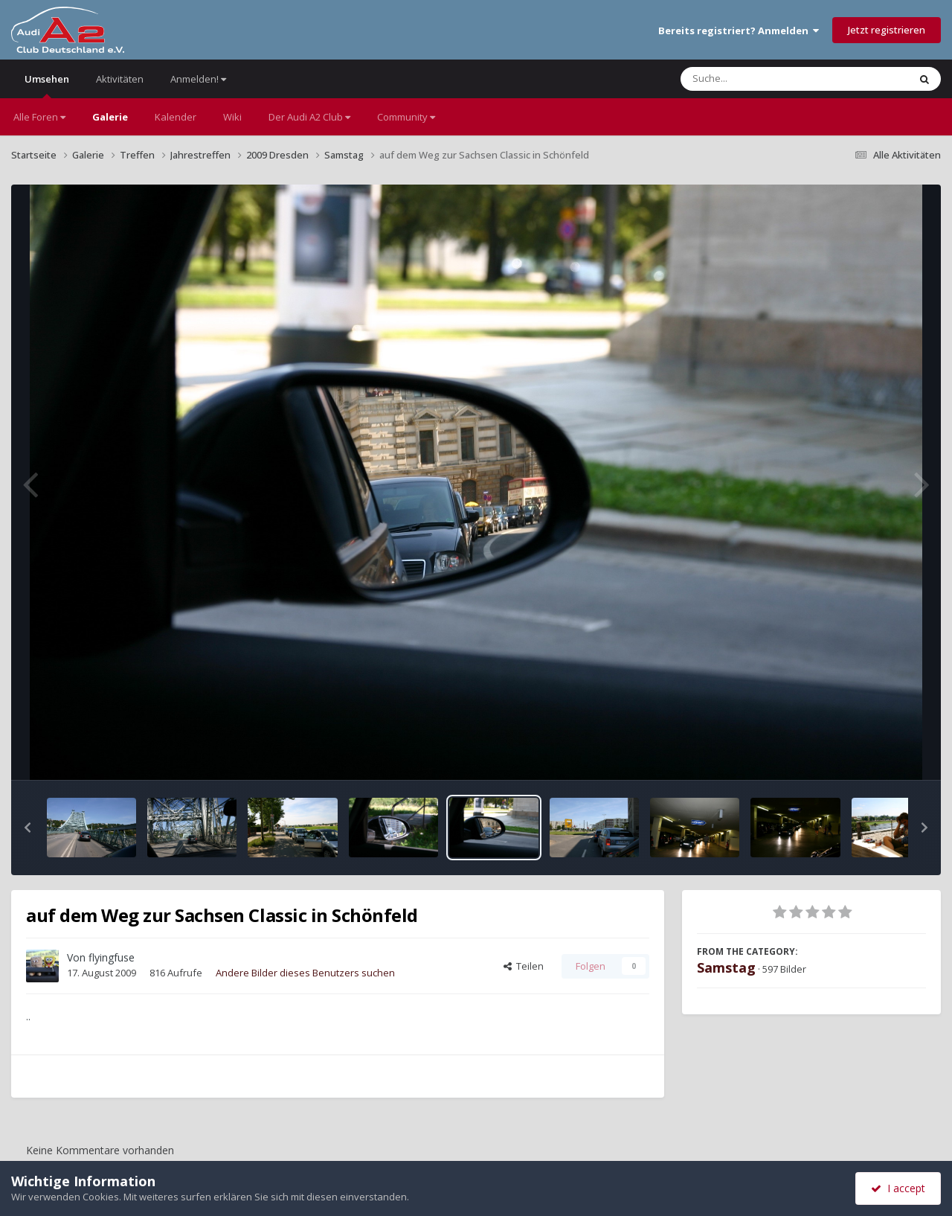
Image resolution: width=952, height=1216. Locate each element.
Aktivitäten (120, 79)
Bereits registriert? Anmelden (738, 30)
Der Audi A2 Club (309, 117)
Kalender (175, 117)
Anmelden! (198, 79)
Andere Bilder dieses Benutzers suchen (305, 972)
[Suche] (764, 79)
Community (406, 117)
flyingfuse (112, 957)
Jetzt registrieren (886, 29)
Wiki (232, 117)
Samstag (726, 967)
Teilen (524, 966)
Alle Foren (39, 117)
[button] (27, 827)
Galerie (110, 117)
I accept (898, 1188)
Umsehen (47, 85)
